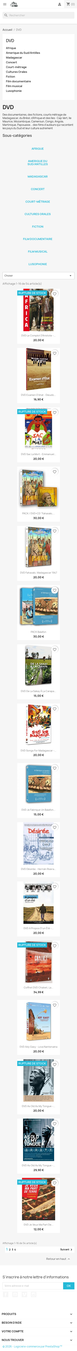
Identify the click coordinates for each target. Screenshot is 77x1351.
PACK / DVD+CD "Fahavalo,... (38, 513)
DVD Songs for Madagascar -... (38, 750)
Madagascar (14, 57)
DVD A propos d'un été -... (39, 928)
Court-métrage (16, 67)
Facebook (5, 1294)
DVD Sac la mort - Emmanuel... (38, 454)
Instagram (33, 1294)
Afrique (11, 48)
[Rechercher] (38, 15)
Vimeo (24, 1294)
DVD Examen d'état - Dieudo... (38, 395)
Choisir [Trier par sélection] (38, 276)
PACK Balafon (38, 631)
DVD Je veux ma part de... (38, 1224)
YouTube (15, 1294)
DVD (10, 40)
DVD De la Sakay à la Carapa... (38, 691)
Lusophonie (14, 91)
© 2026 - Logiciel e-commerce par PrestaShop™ (32, 1346)
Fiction (10, 76)
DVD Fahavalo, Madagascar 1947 (38, 572)
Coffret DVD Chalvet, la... (38, 987)
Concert (11, 62)
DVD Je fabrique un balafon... (38, 809)
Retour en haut (58, 1259)
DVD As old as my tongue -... (38, 1106)
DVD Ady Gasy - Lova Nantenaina (38, 1046)
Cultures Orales (16, 72)
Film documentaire (18, 81)
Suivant (66, 1250)
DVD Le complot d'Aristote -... (38, 335)
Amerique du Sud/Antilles (23, 53)
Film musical (14, 86)
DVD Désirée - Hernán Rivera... (38, 869)
